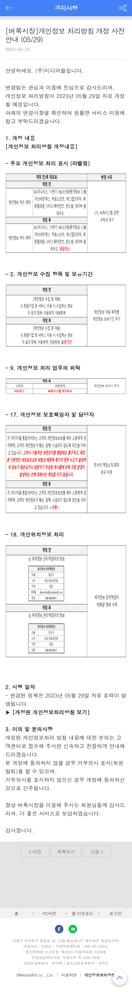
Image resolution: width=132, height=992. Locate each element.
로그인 (115, 913)
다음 (94, 851)
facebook (59, 929)
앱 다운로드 (82, 913)
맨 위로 (119, 978)
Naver (73, 929)
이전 (37, 851)
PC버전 (49, 913)
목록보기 (66, 851)
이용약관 (69, 975)
